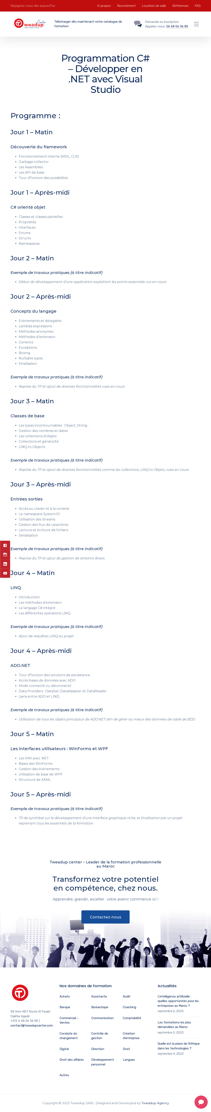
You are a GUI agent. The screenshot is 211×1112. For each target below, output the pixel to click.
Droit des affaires (72, 1060)
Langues (129, 1060)
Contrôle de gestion (99, 1036)
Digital (64, 1049)
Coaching (129, 1007)
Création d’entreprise (131, 1036)
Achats (65, 996)
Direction (97, 1049)
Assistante (99, 996)
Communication (102, 1018)
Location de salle (154, 6)
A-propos (104, 6)
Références (180, 6)
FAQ (197, 6)
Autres (64, 1075)
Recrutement (126, 6)
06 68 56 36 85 (177, 26)
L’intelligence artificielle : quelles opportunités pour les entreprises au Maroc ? (178, 1001)
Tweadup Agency (155, 1103)
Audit (126, 996)
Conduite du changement (69, 1036)
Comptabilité (132, 1018)
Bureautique (99, 1007)
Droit (126, 1049)
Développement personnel (102, 1062)
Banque (65, 1007)
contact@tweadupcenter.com (32, 1025)
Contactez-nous (105, 917)
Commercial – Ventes (69, 1020)
